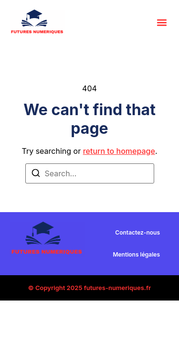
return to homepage (119, 151)
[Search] (35, 174)
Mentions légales (136, 254)
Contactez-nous (137, 232)
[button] (161, 22)
